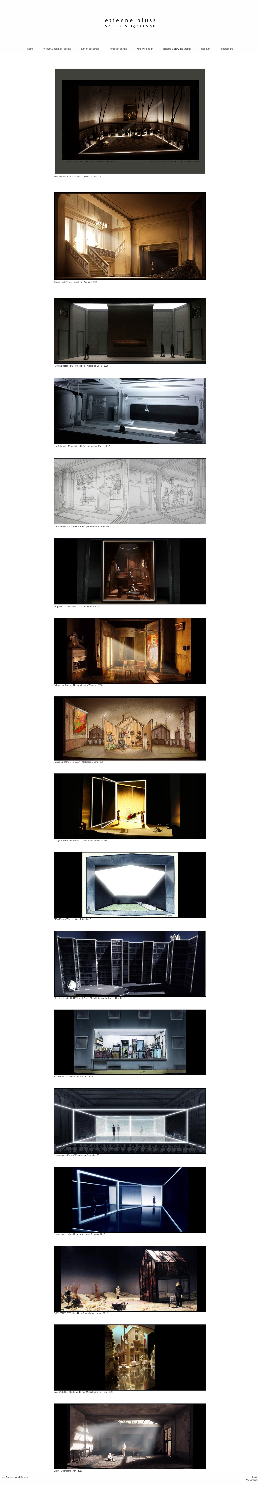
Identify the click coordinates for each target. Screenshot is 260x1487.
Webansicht (252, 1480)
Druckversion (10, 1477)
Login (255, 1477)
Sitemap (24, 1477)
